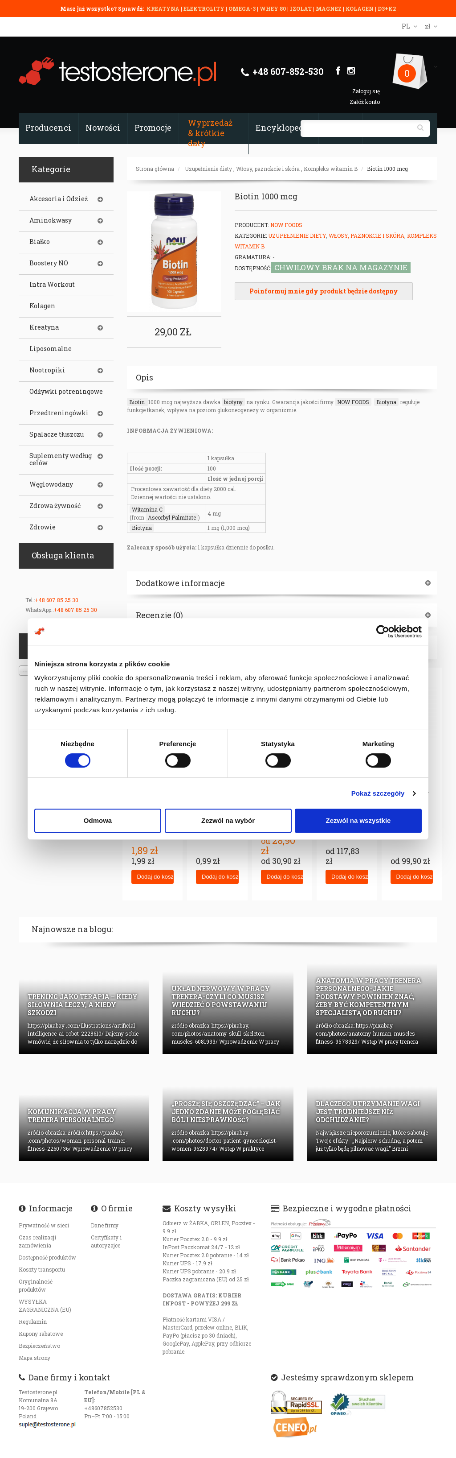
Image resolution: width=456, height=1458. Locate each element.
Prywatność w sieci (44, 1225)
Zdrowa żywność (55, 505)
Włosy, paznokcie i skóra (268, 168)
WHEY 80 (273, 8)
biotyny (233, 401)
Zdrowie (42, 527)
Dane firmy (104, 1225)
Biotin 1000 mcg (387, 168)
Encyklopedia (283, 127)
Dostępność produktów (47, 1257)
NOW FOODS (353, 401)
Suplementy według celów (60, 459)
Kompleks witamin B (331, 168)
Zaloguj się (366, 91)
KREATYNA (164, 8)
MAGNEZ (329, 8)
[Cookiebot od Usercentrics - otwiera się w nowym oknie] (383, 631)
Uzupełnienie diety (208, 168)
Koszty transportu (42, 1269)
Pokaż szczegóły (378, 793)
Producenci (48, 127)
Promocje (152, 127)
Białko (39, 241)
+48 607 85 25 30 (56, 599)
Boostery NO (48, 263)
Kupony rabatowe (41, 1333)
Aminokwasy (50, 220)
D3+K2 (387, 8)
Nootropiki (47, 370)
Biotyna (386, 401)
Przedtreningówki (59, 413)
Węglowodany (51, 484)
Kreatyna (44, 327)
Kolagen (42, 306)
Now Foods (286, 224)
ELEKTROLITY (203, 8)
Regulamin (33, 1321)
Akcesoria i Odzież (58, 198)
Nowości (103, 127)
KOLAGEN (360, 8)
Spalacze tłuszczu (56, 434)
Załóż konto (365, 101)
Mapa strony (34, 1357)
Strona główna (155, 168)
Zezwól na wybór (228, 820)
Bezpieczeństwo (39, 1345)
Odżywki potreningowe (66, 391)
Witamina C (147, 509)
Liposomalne (50, 348)
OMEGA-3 (242, 8)
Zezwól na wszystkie (358, 820)
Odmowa (98, 820)
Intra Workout (52, 284)
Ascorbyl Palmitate (172, 517)
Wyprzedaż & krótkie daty (210, 133)
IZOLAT (301, 8)
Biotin (137, 401)
